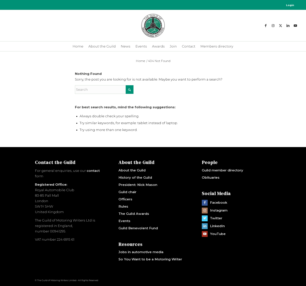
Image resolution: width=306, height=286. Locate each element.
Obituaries (211, 177)
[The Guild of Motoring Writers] (153, 29)
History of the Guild (135, 177)
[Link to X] (281, 26)
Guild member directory (222, 170)
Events (124, 221)
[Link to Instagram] (273, 26)
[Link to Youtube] (295, 26)
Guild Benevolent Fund (138, 228)
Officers (125, 199)
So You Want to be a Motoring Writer (150, 259)
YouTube (218, 234)
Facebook (218, 202)
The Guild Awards (133, 214)
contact (93, 171)
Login (290, 5)
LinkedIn (217, 226)
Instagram (219, 210)
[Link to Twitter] (205, 218)
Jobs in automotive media (140, 252)
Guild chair (127, 192)
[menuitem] (289, 5)
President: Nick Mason (137, 185)
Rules (123, 206)
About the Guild (132, 170)
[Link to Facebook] (266, 26)
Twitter (216, 218)
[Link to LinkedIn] (288, 26)
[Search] (104, 89)
